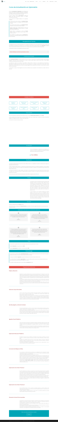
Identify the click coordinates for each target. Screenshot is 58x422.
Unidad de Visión (32, 1)
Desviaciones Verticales (45, 108)
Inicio (26, 1)
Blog (28, 1)
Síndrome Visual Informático (23, 103)
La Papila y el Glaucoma (13, 103)
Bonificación (37, 174)
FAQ (47, 1)
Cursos (36, 1)
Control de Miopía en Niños (23, 108)
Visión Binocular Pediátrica (13, 108)
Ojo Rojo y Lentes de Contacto (34, 103)
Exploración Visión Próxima (34, 108)
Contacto (55, 1)
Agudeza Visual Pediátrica (44, 103)
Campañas (44, 1)
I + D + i (40, 1)
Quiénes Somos (52, 1)
